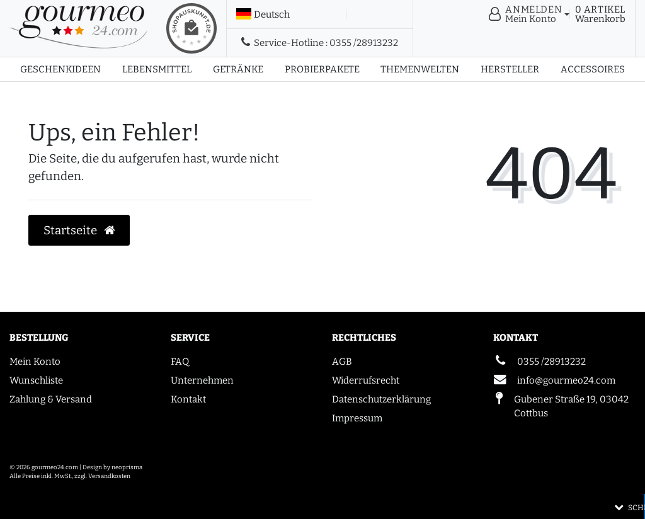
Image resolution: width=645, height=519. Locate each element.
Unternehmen (202, 380)
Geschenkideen (60, 69)
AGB (342, 361)
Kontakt (188, 399)
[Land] (263, 14)
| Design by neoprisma (110, 467)
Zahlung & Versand (50, 399)
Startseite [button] (79, 230)
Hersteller (510, 69)
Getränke (238, 69)
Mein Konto (34, 361)
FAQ (180, 361)
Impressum (357, 418)
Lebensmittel (156, 69)
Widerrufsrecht (365, 380)
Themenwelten (419, 69)
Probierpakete (322, 69)
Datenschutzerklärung (381, 399)
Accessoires (593, 69)
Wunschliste (36, 380)
